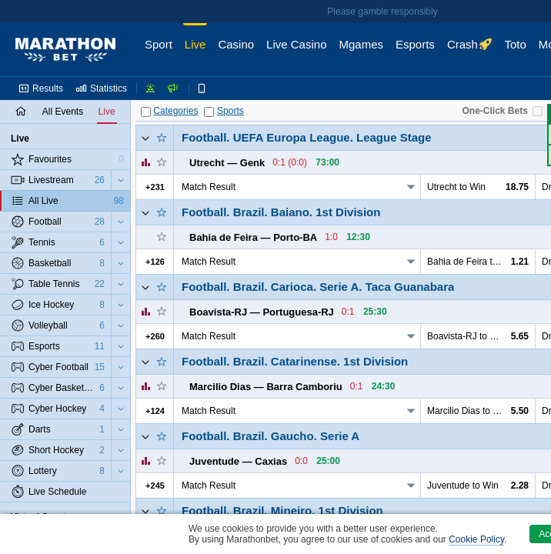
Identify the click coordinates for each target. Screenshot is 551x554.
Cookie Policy (476, 539)
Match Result (208, 187)
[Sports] (209, 112)
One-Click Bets (495, 110)
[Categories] (146, 112)
